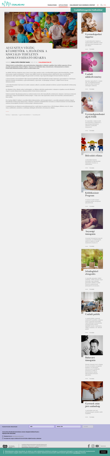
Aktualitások (63, 5)
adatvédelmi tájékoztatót (18, 436)
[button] (98, 5)
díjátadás (15, 115)
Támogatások (52, 5)
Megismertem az (14, 436)
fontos (8, 115)
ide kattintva (77, 453)
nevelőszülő (36, 115)
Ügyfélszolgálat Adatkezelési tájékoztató (30, 447)
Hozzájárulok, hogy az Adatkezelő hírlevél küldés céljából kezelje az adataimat (22, 438)
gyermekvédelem (25, 115)
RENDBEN (103, 452)
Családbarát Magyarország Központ (82, 5)
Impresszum (103, 446)
